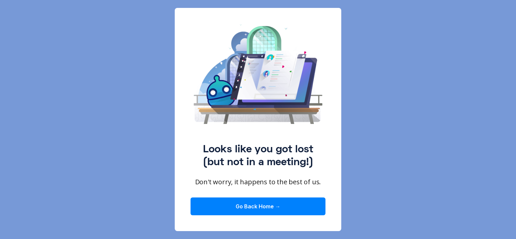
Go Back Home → (258, 206)
